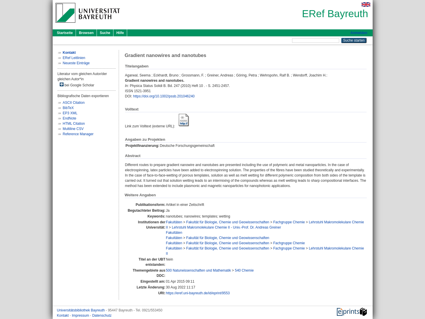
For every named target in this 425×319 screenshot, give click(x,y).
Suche (105, 33)
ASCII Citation (74, 103)
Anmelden (358, 33)
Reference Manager (78, 134)
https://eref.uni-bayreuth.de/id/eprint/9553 (198, 293)
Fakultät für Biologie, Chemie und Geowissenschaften (227, 222)
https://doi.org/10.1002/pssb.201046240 (164, 96)
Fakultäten (174, 222)
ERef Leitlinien (74, 58)
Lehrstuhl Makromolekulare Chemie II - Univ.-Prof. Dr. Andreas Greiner (226, 227)
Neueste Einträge (76, 63)
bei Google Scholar (77, 84)
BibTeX (68, 108)
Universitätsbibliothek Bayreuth (81, 310)
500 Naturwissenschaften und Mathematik (198, 270)
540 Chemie (244, 270)
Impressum (81, 315)
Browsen (86, 33)
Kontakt (63, 315)
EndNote (70, 118)
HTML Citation (74, 124)
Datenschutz (102, 315)
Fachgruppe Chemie (289, 222)
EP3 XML (70, 113)
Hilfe (120, 33)
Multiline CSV (73, 129)
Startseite (65, 33)
